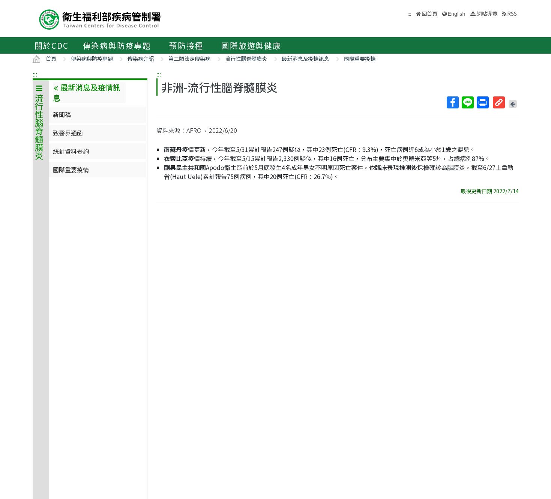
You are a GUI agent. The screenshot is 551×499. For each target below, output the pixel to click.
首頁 (51, 58)
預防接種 (186, 45)
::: (35, 73)
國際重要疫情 (359, 58)
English (456, 14)
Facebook (452, 102)
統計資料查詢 (71, 151)
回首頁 (429, 13)
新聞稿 (62, 114)
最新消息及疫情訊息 (305, 58)
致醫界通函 (68, 132)
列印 (482, 102)
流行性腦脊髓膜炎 (246, 58)
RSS (512, 13)
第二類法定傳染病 (189, 58)
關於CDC (52, 45)
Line (467, 102)
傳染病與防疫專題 (117, 45)
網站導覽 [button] (486, 13)
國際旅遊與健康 (251, 45)
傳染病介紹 (141, 58)
